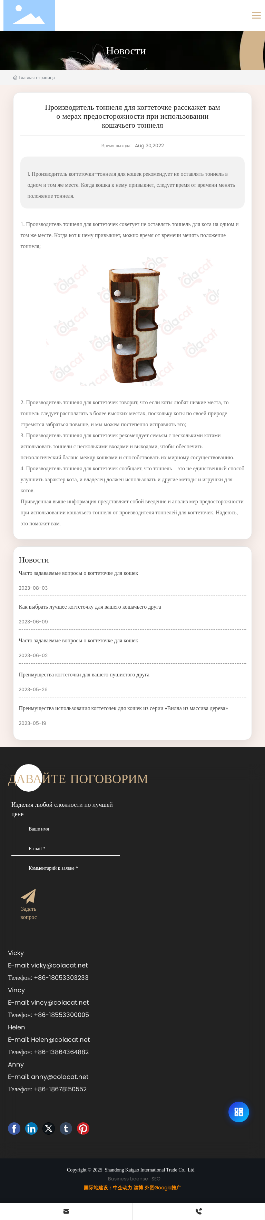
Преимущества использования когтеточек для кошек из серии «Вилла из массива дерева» (123, 708)
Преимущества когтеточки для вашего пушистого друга (84, 674)
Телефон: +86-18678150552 (47, 1089)
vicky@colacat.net (60, 965)
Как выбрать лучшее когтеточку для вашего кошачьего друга (90, 607)
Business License (128, 1178)
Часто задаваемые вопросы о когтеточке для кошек (78, 573)
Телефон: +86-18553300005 (48, 1014)
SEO (155, 1178)
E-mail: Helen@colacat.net (50, 1039)
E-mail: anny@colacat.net (48, 1076)
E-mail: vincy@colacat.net (50, 1002)
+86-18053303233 (61, 977)
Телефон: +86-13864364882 (48, 1052)
